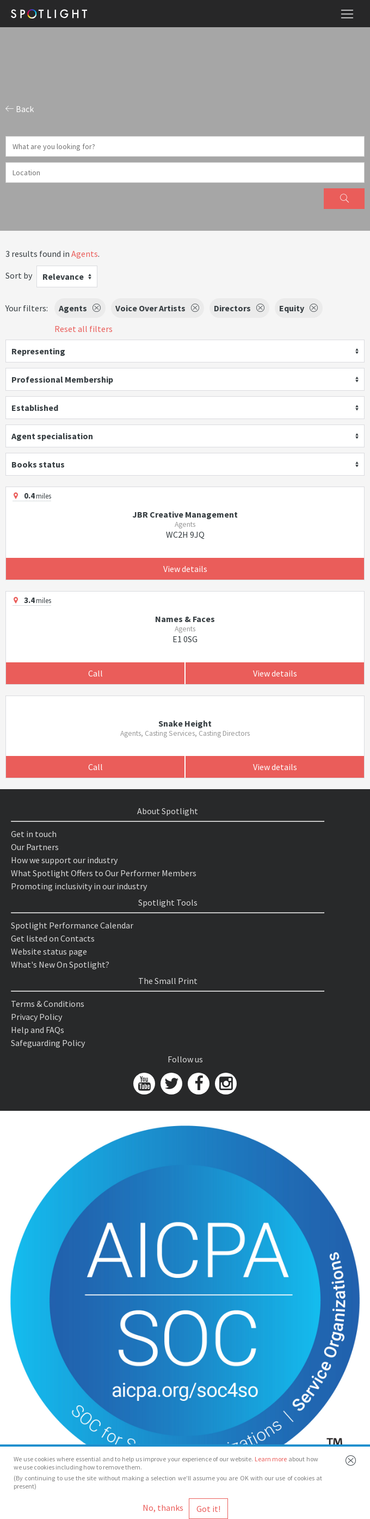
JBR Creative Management (185, 514)
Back (19, 108)
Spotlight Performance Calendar (72, 925)
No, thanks (163, 1507)
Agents (84, 253)
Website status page (49, 951)
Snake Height (185, 723)
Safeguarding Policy (48, 1042)
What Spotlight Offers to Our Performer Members (103, 873)
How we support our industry (64, 859)
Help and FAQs (37, 1029)
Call (95, 673)
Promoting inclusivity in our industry (79, 886)
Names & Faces (185, 618)
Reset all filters (83, 328)
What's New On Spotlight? (60, 964)
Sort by (18, 275)
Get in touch (34, 833)
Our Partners (35, 846)
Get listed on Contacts (53, 938)
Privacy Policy (36, 1016)
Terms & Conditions (47, 1003)
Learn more (271, 1459)
